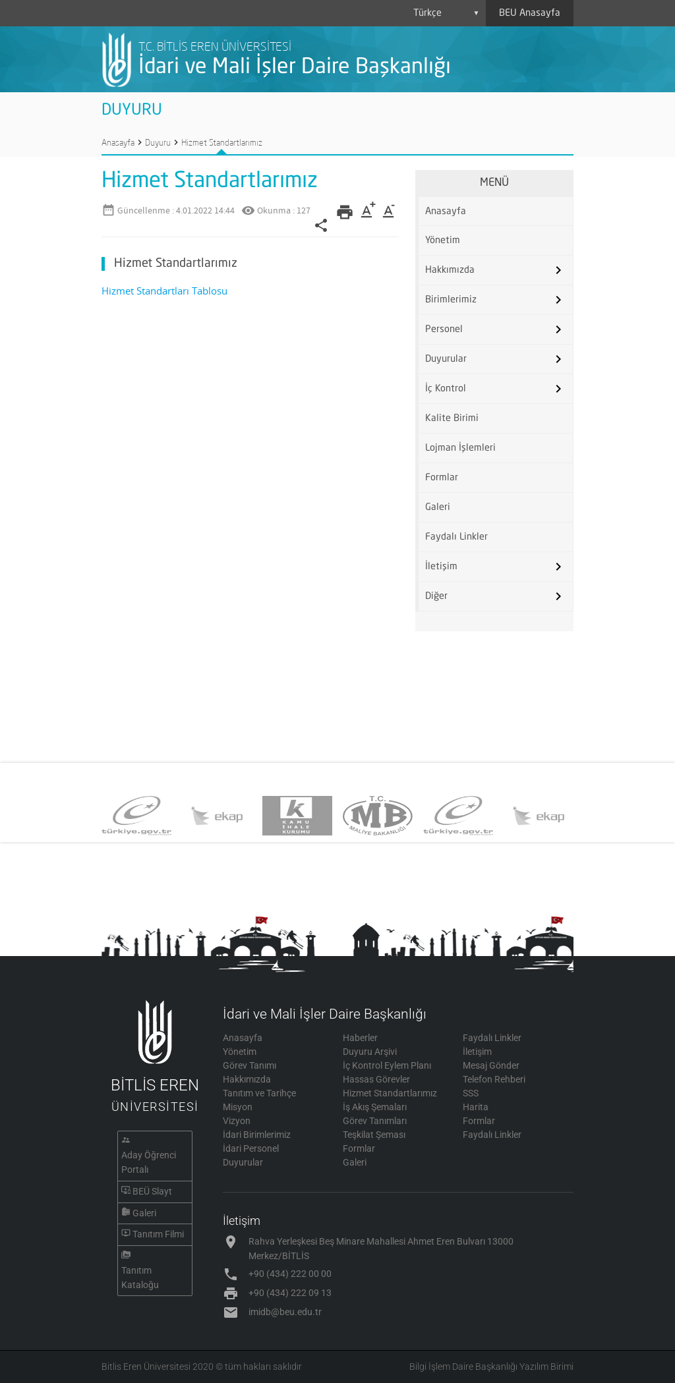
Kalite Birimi (452, 418)
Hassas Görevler (376, 1079)
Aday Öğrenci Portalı (148, 1162)
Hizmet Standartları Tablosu (164, 291)
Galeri (437, 507)
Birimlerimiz (451, 299)
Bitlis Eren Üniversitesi (146, 1366)
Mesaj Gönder (491, 1065)
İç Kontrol (445, 388)
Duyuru (158, 142)
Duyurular (446, 359)
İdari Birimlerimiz (257, 1134)
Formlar (441, 477)
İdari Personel (251, 1148)
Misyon (237, 1107)
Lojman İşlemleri (460, 448)
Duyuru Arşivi (370, 1051)
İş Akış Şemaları (375, 1107)
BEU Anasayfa (529, 13)
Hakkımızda (450, 270)
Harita (475, 1107)
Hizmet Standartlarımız (221, 142)
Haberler (360, 1037)
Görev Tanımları (375, 1120)
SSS (471, 1093)
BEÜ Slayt (152, 1191)
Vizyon (236, 1120)
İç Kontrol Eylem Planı (387, 1065)
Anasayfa (118, 142)
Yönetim (442, 240)
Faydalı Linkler (456, 537)
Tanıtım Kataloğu (140, 1277)
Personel (444, 329)
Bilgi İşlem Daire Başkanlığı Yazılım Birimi (491, 1366)
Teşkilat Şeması (374, 1134)
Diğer (436, 596)
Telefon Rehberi (494, 1079)
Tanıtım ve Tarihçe (259, 1093)
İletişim (441, 566)
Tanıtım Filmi (158, 1234)
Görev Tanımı (249, 1065)
